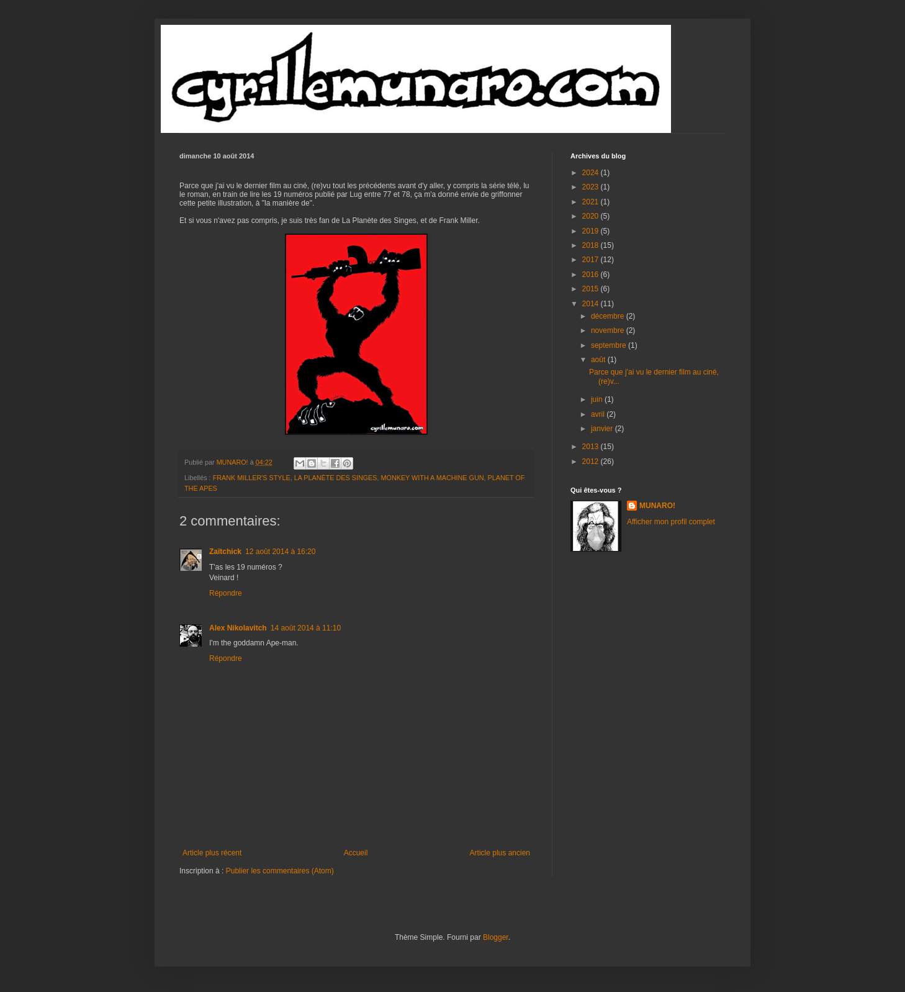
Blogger (495, 937)
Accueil (356, 853)
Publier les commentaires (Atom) (280, 871)
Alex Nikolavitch (238, 628)
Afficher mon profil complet (671, 521)
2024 (591, 172)
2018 (591, 245)
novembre (608, 330)
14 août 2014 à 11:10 (306, 628)
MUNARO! (657, 505)
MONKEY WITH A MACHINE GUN (432, 477)
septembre (609, 345)
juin (598, 399)
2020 (591, 216)
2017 (591, 259)
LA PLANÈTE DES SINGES (335, 477)
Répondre (225, 593)
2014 (591, 303)
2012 (591, 461)
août (599, 359)
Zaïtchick (225, 551)
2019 (591, 231)
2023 (591, 187)
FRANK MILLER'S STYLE (251, 477)
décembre (608, 316)
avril (598, 414)
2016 (591, 274)
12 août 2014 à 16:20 (280, 551)
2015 (591, 288)
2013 (591, 446)
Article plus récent (211, 853)
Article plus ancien (500, 853)
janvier (603, 428)
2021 (591, 202)
